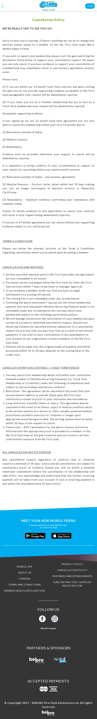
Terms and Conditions (24, 584)
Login (90, 6)
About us (24, 572)
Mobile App (24, 566)
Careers (24, 578)
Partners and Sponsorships (72, 576)
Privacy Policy (72, 564)
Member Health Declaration (24, 590)
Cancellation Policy (72, 570)
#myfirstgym (48, 628)
